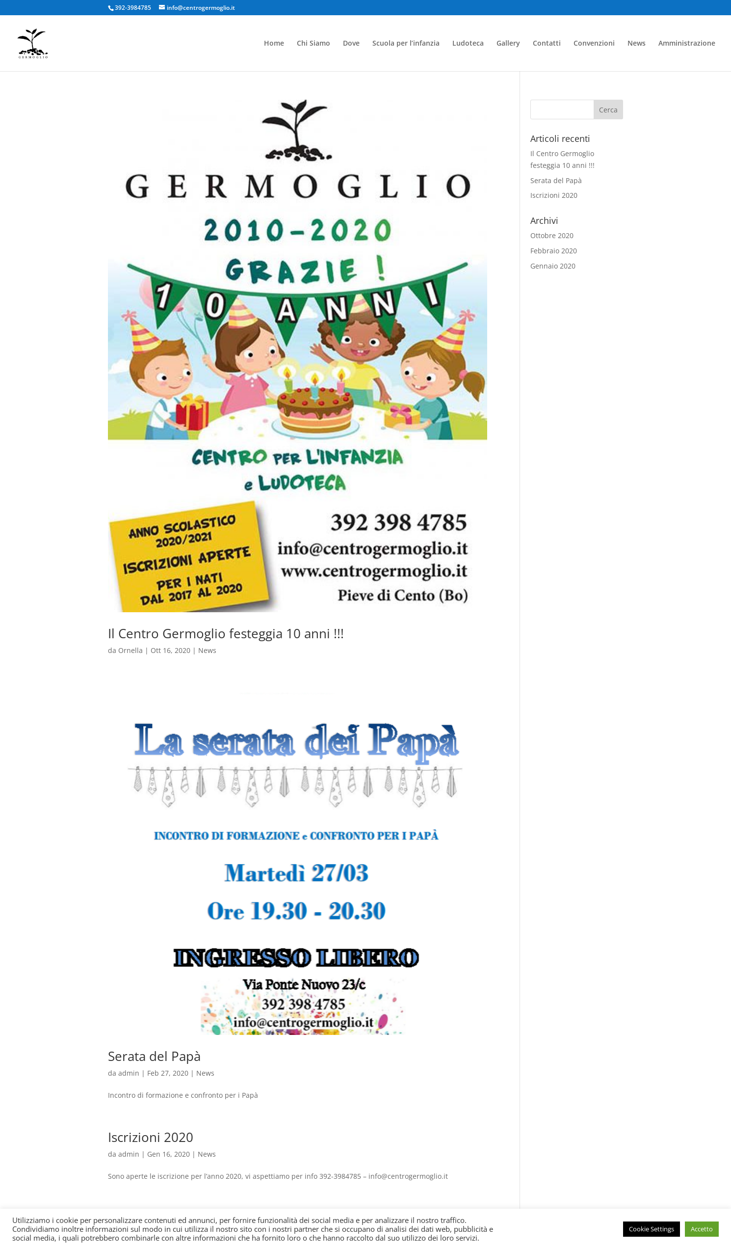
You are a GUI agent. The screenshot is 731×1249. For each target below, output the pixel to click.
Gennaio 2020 (552, 266)
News (636, 44)
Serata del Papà (154, 1056)
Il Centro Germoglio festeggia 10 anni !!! (226, 633)
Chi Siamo (313, 44)
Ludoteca (468, 44)
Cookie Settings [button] (651, 1228)
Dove (351, 44)
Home (274, 44)
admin (128, 1073)
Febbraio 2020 (553, 250)
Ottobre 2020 (552, 235)
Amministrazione (686, 44)
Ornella (130, 650)
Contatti (547, 44)
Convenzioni (594, 44)
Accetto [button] (702, 1228)
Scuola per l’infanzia (406, 44)
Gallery (508, 44)
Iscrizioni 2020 (150, 1137)
